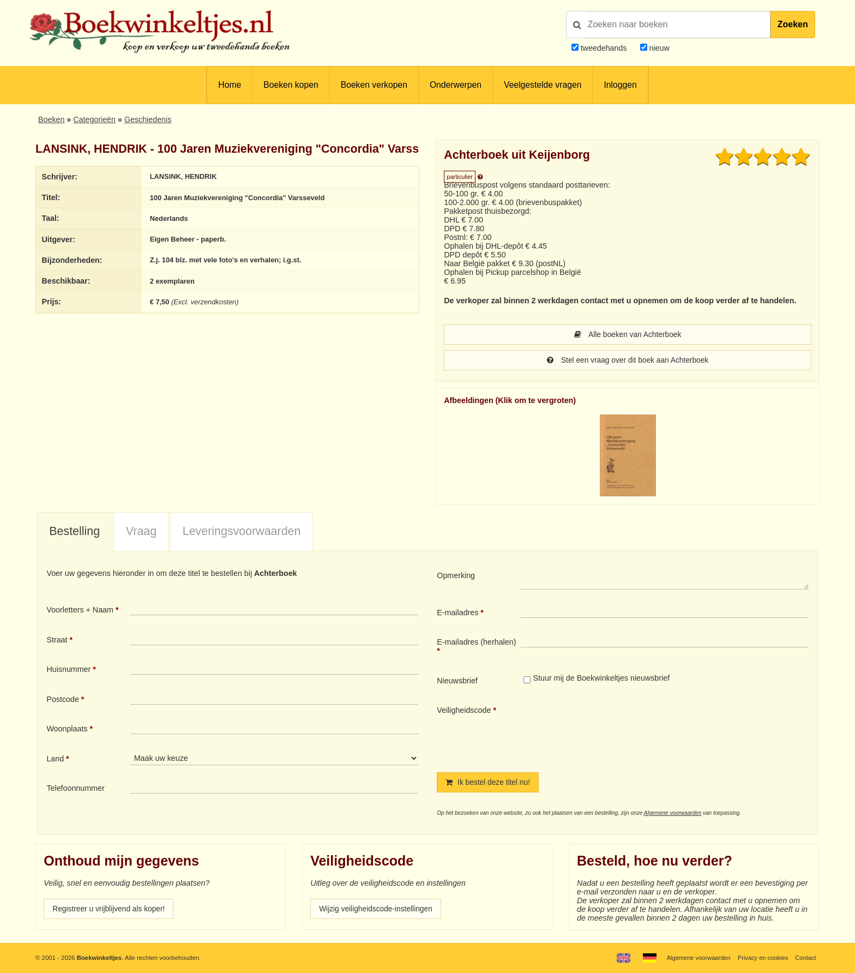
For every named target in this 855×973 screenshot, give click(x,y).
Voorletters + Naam (79, 610)
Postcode (62, 700)
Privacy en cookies (761, 957)
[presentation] (612, 731)
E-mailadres (457, 613)
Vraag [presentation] (141, 532)
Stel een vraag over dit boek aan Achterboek (627, 361)
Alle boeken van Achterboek (627, 335)
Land (55, 759)
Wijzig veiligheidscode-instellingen (378, 910)
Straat (56, 640)
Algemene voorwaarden (673, 815)
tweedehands (604, 48)
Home (229, 84)
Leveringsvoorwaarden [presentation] (242, 532)
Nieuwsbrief (457, 681)
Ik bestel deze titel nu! (489, 783)
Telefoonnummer (75, 789)
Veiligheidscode (464, 711)
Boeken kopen (290, 84)
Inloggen (620, 84)
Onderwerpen (455, 84)
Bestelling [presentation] (74, 532)
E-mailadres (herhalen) (476, 643)
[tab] (74, 533)
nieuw (658, 48)
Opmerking (456, 576)
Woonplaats (66, 729)
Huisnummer (68, 670)
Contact (805, 957)
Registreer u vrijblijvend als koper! (110, 910)
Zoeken (793, 24)
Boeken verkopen (374, 84)
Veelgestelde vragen (542, 84)
